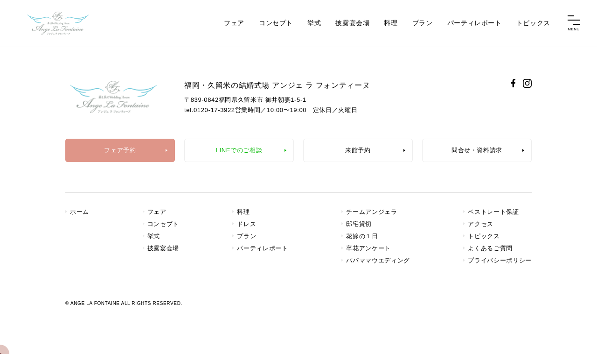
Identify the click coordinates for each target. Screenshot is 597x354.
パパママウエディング (378, 260)
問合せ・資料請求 (476, 150)
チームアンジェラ (371, 211)
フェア (234, 23)
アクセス (480, 223)
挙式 (314, 23)
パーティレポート (474, 23)
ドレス (246, 223)
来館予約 (358, 150)
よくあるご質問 (490, 248)
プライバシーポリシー (500, 260)
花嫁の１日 (362, 236)
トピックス (533, 23)
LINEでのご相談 (239, 150)
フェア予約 (120, 150)
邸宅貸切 (359, 223)
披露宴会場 (352, 23)
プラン (422, 23)
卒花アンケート (368, 248)
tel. (209, 109)
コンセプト (276, 23)
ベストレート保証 (493, 211)
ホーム (79, 211)
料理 (390, 23)
